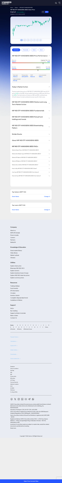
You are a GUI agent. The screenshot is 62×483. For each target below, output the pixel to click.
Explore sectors (14, 270)
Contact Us (13, 318)
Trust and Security (14, 382)
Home (11, 7)
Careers (12, 237)
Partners (12, 240)
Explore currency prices (17, 277)
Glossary (12, 257)
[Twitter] (15, 399)
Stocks (16, 7)
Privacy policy (13, 376)
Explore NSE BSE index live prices (19, 275)
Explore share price (15, 266)
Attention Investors (14, 384)
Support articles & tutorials (18, 313)
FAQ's (12, 308)
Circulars (12, 293)
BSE (11, 374)
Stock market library (16, 250)
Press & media (14, 235)
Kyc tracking (13, 311)
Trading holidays (15, 286)
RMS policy (12, 378)
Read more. (13, 428)
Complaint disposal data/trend (19, 298)
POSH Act (12, 390)
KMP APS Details (15, 233)
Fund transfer (14, 288)
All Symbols (12, 329)
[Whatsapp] (33, 399)
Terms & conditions (14, 368)
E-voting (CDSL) (13, 392)
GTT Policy (12, 380)
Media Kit (13, 242)
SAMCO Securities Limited (17, 404)
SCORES (12, 388)
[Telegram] (29, 399)
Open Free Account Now (31, 481)
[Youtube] (26, 399)
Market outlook (14, 255)
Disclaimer (12, 366)
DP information (14, 290)
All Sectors (19, 329)
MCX (11, 386)
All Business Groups (28, 329)
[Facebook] (11, 399)
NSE (11, 372)
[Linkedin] (22, 399)
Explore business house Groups (19, 273)
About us (13, 230)
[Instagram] (18, 399)
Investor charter (15, 295)
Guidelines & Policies (16, 300)
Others (46, 327)
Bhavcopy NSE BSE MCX (17, 268)
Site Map (12, 370)
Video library (14, 253)
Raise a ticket (14, 315)
